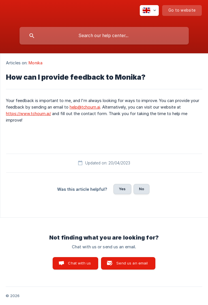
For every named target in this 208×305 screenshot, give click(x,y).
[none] (149, 10)
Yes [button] (122, 189)
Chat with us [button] (79, 263)
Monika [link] (35, 62)
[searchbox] (104, 36)
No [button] (141, 189)
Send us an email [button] (132, 263)
